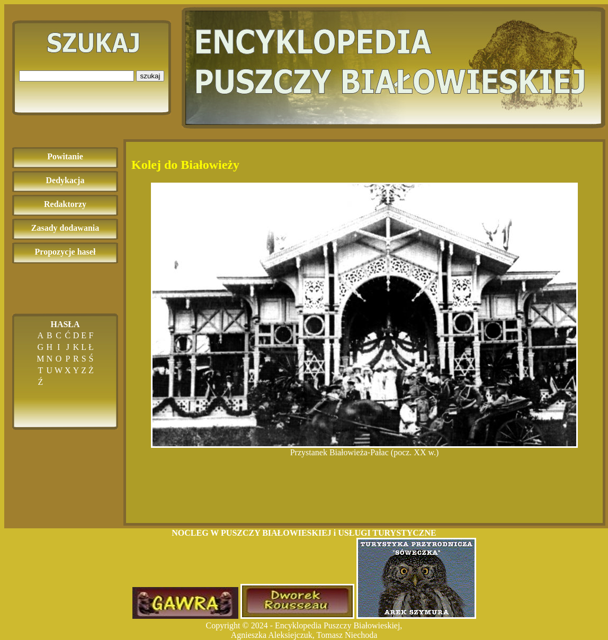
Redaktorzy (65, 204)
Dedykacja (65, 180)
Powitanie (65, 156)
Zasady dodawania (65, 227)
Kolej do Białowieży (185, 165)
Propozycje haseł (65, 251)
